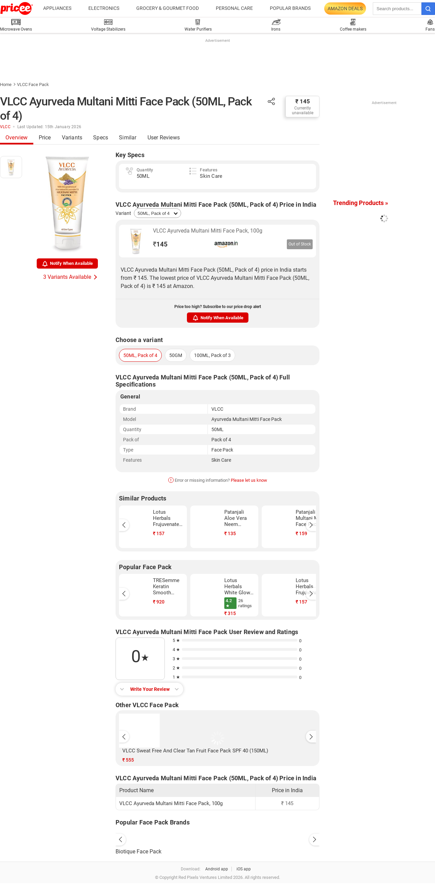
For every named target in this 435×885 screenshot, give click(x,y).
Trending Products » (360, 202)
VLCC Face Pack (33, 84)
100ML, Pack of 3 (212, 355)
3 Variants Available (67, 277)
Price (45, 137)
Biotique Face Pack (138, 851)
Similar (127, 137)
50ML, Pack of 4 (140, 355)
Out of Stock (300, 244)
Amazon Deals (345, 8)
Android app (216, 869)
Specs (100, 137)
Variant (123, 213)
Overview (16, 137)
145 (160, 244)
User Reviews (163, 137)
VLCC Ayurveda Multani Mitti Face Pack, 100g (207, 230)
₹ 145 (302, 101)
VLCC (5, 126)
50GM (175, 355)
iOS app (244, 869)
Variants (72, 137)
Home (6, 84)
